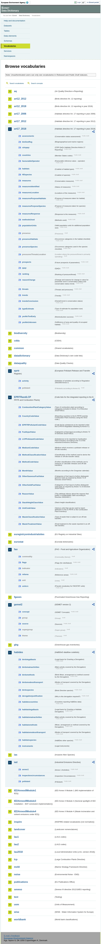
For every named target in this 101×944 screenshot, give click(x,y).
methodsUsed (28, 220)
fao (16, 549)
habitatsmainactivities (32, 717)
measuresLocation (30, 192)
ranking (25, 274)
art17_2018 (20, 129)
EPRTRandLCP (22, 397)
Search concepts (37, 83)
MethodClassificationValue (34, 455)
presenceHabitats (30, 239)
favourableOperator (31, 161)
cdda (16, 340)
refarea (25, 574)
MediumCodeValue (30, 448)
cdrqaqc (26, 147)
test (16, 897)
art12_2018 (20, 106)
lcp (15, 859)
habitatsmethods (29, 725)
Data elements (10, 36)
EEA (15, 2)
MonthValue (27, 471)
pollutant (26, 781)
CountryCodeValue (30, 416)
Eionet (14, 15)
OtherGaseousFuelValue (33, 476)
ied (15, 762)
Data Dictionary (24, 15)
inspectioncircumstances (33, 775)
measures (26, 180)
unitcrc (25, 586)
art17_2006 (20, 113)
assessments (28, 136)
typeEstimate (28, 309)
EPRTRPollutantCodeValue (34, 425)
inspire (18, 822)
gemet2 (18, 604)
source (25, 624)
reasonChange (28, 280)
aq (15, 91)
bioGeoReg (27, 142)
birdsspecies (28, 690)
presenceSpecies (30, 247)
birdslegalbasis (29, 659)
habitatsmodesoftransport (34, 732)
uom (16, 904)
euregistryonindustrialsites (29, 534)
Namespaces (9, 56)
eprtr (16, 370)
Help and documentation (14, 21)
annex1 (25, 769)
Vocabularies (10, 46)
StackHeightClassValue (32, 502)
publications (21, 882)
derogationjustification (32, 696)
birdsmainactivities (30, 667)
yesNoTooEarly (29, 316)
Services (7, 51)
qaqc (24, 268)
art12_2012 (20, 98)
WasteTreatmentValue (32, 524)
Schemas (8, 41)
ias (15, 754)
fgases (18, 597)
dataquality (20, 363)
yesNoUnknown (29, 322)
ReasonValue (28, 494)
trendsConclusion (30, 301)
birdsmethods (28, 675)
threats (25, 289)
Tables (7, 31)
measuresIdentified (30, 186)
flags (24, 562)
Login (79, 2)
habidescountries (30, 702)
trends (25, 295)
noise (17, 874)
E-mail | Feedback (12, 936)
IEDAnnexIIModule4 (25, 811)
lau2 (16, 844)
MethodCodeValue (30, 462)
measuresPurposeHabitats (34, 198)
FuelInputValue (29, 432)
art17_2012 (20, 121)
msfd (17, 867)
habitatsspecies (29, 740)
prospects (26, 262)
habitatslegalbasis (30, 709)
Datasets (8, 26)
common (19, 348)
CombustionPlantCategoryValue (36, 407)
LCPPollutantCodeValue (33, 439)
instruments (27, 746)
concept (25, 612)
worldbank (20, 919)
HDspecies (27, 174)
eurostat (18, 542)
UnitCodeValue (28, 508)
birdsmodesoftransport (32, 682)
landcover (19, 829)
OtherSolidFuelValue (31, 485)
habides (18, 652)
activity (25, 381)
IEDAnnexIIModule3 (25, 801)
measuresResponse (31, 214)
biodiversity (20, 333)
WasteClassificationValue (33, 517)
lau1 (16, 837)
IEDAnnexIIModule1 (25, 790)
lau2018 (18, 852)
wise (16, 912)
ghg (16, 644)
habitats (25, 169)
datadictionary (22, 355)
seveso (18, 889)
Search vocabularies (17, 83)
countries (26, 155)
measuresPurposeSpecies (34, 206)
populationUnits (29, 225)
